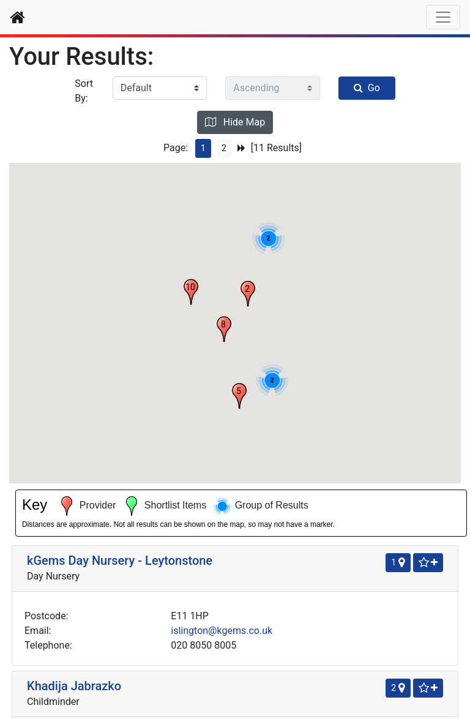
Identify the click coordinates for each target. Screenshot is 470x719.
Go (367, 88)
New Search (235, 637)
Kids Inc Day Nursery (60, 468)
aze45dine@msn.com (142, 405)
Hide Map (235, 122)
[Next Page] (241, 148)
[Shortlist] (202, 182)
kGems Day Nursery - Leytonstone (60, 195)
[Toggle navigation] (443, 17)
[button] (361, 294)
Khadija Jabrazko (74, 335)
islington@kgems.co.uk (146, 280)
